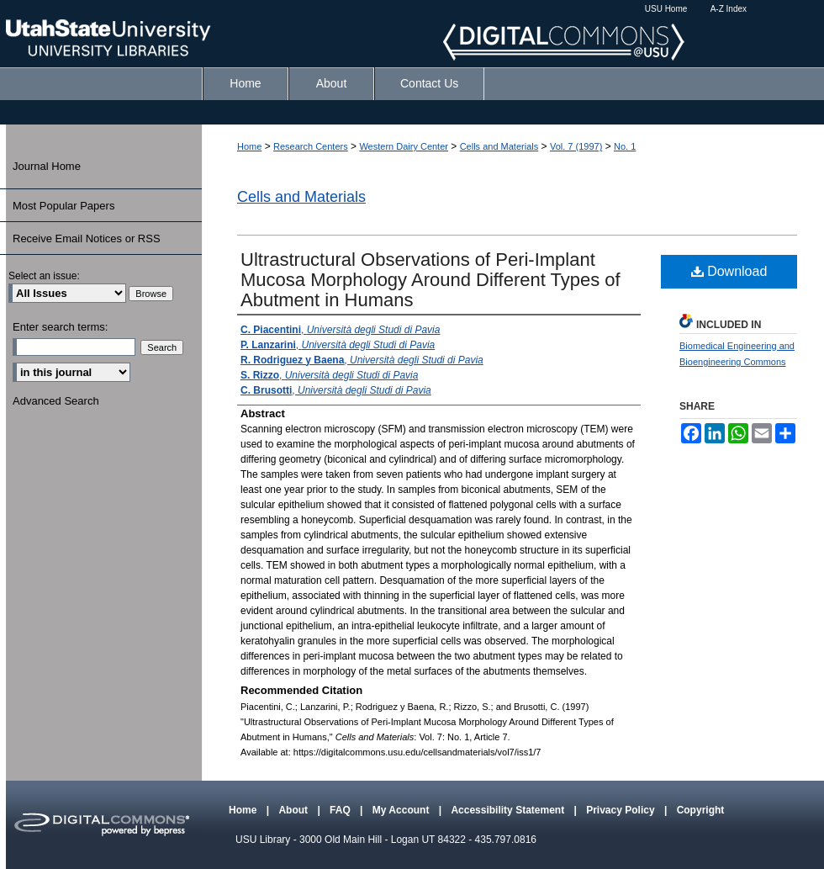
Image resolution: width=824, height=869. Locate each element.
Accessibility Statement (509, 810)
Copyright (701, 810)
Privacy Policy (622, 810)
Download (729, 271)
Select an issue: (44, 276)
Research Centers (310, 146)
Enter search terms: (60, 327)
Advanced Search (56, 401)
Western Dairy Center (403, 146)
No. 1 (625, 146)
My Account (402, 810)
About (294, 810)
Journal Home (47, 166)
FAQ (341, 810)
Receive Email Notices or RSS (87, 238)
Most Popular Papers (63, 205)
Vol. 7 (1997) (576, 146)
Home (249, 146)
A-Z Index (728, 8)
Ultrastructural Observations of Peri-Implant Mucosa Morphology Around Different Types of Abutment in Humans (430, 279)
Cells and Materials (499, 146)
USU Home (666, 8)
